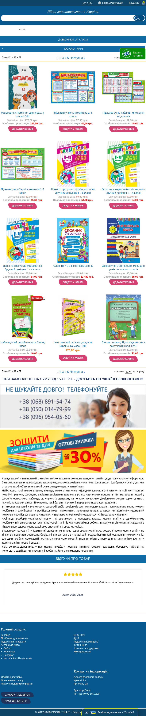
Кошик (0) (134, 2)
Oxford (7, 648)
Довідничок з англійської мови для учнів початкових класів (123, 267)
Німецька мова (82, 651)
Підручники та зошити (13, 641)
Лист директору (16, 700)
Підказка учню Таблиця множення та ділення (123, 114)
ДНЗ (76, 638)
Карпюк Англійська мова (18, 658)
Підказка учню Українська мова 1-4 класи (22, 191)
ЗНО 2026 (79, 635)
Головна (5, 635)
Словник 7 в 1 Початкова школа (73, 265)
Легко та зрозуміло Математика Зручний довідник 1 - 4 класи (22, 267)
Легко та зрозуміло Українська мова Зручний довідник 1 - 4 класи (73, 191)
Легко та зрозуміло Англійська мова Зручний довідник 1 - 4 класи (124, 191)
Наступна (77, 58)
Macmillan (9, 651)
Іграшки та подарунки (86, 648)
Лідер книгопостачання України (73, 11)
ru (90, 3)
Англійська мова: (10, 644)
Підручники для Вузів (86, 641)
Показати (119, 371)
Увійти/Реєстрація (112, 2)
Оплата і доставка (11, 677)
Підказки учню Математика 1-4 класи (73, 114)
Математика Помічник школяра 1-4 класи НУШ (22, 114)
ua (84, 3)
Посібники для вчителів (14, 638)
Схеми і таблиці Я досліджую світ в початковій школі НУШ (123, 344)
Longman (9, 655)
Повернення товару (12, 680)
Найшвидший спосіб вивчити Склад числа (22, 344)
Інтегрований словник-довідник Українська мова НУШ (73, 344)
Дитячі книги (81, 644)
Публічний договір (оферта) (17, 683)
